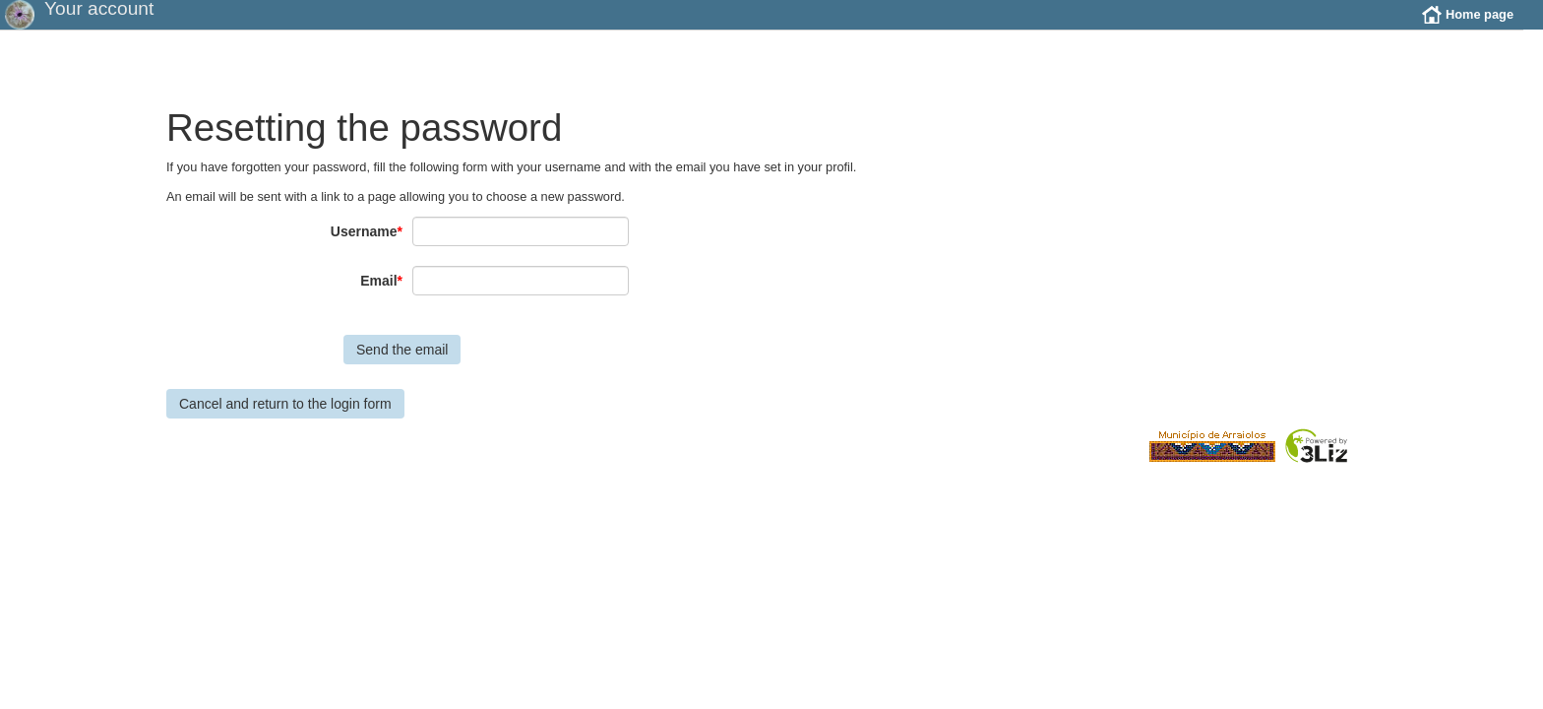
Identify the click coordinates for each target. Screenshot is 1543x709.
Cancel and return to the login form (285, 418)
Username (366, 246)
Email (381, 295)
